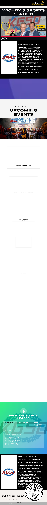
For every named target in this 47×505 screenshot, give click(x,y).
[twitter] (5, 38)
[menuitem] (10, 500)
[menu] (2, 3)
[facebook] (2, 38)
